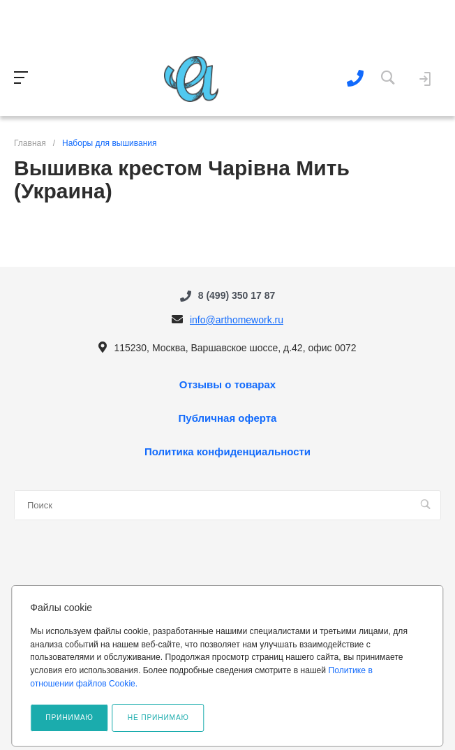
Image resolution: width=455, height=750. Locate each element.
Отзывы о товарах (227, 384)
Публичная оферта (228, 418)
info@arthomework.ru (236, 319)
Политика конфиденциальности (227, 451)
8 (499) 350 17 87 (237, 295)
